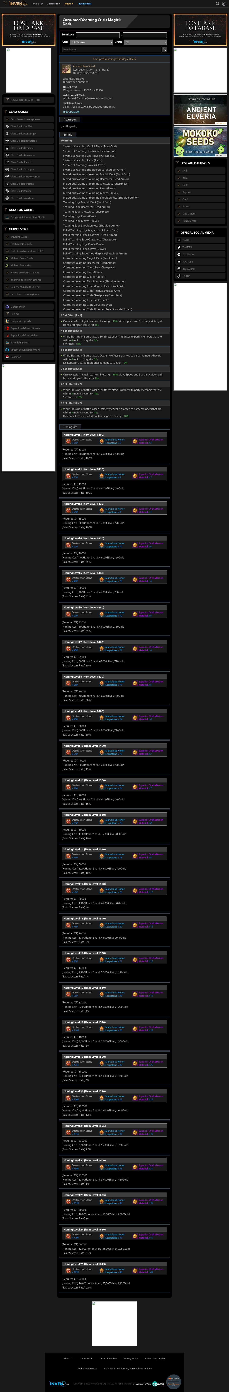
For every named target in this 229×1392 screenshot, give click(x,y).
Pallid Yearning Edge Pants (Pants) (83, 244)
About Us (69, 1358)
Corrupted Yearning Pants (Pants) (83, 272)
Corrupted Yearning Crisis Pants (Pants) (86, 300)
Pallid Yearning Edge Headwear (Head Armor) (90, 235)
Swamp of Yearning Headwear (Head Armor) (89, 151)
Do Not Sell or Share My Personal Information (128, 1368)
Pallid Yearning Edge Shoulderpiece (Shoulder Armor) (95, 253)
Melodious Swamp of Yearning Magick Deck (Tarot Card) (96, 174)
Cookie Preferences (87, 1368)
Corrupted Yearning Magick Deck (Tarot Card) (90, 258)
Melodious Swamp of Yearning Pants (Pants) (89, 188)
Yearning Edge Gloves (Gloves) (81, 221)
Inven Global (18, 3)
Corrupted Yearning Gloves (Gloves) (84, 276)
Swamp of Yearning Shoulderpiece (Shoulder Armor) (94, 169)
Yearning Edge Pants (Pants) (80, 216)
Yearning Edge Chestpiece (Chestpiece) (86, 211)
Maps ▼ (69, 3)
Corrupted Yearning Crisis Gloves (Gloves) (87, 304)
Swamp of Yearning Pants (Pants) (82, 160)
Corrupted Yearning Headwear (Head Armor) (89, 262)
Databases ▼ (54, 3)
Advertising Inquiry (155, 1358)
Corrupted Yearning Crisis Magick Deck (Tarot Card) (93, 286)
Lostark (8, 3)
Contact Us (86, 1358)
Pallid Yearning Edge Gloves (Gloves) (85, 249)
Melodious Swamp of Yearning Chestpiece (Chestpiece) (95, 183)
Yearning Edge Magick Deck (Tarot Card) (87, 202)
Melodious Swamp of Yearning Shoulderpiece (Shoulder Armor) (101, 197)
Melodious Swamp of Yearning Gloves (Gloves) (90, 193)
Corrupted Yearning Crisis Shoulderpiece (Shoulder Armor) (97, 309)
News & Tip (37, 3)
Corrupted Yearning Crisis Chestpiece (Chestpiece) (92, 295)
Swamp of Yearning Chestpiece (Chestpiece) (89, 155)
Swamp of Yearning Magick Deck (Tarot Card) (90, 146)
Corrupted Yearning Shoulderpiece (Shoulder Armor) (94, 281)
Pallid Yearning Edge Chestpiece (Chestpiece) (90, 239)
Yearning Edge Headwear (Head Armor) (86, 207)
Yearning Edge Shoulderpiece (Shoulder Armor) (91, 225)
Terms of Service (108, 1358)
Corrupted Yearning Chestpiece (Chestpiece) (89, 267)
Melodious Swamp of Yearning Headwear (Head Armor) (96, 179)
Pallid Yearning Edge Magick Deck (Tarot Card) (90, 230)
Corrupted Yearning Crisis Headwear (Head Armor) (92, 290)
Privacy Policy (131, 1358)
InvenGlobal (84, 3)
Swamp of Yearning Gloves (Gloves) (84, 165)
